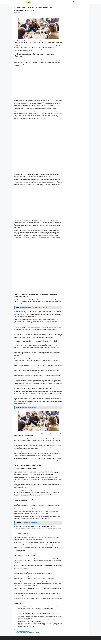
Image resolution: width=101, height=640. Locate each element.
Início (15, 16)
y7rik (19, 12)
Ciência (69, 2)
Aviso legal (49, 638)
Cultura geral (38, 2)
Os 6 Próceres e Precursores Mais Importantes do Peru (27, 632)
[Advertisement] (38, 77)
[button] (73, 2)
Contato (54, 638)
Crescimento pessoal (50, 2)
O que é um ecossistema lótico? (22, 631)
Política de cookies (61, 638)
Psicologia (61, 2)
